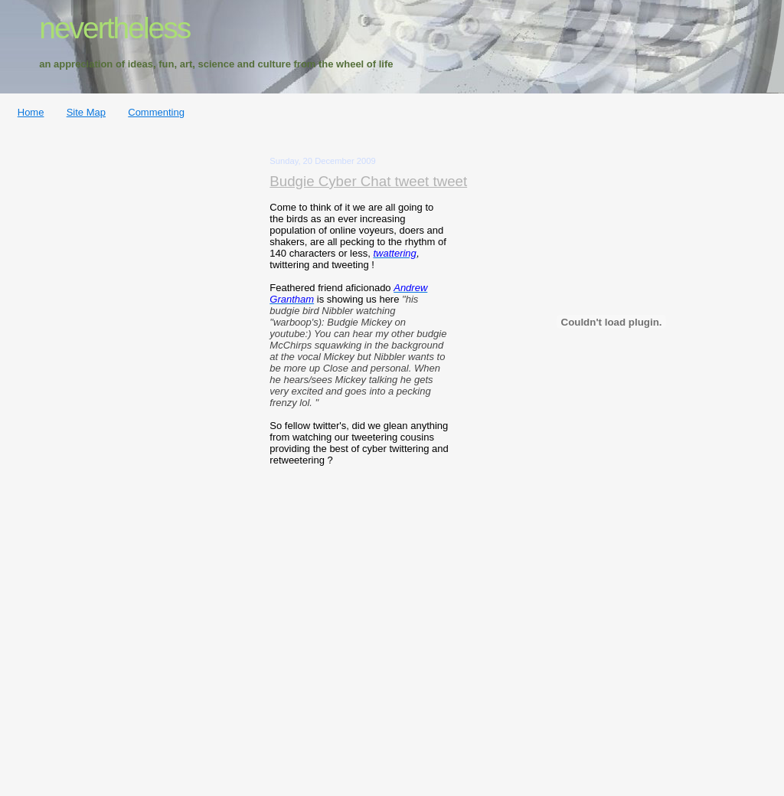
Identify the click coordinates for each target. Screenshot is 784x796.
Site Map (86, 112)
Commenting (156, 112)
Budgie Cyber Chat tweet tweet (368, 181)
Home (31, 112)
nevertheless (114, 27)
